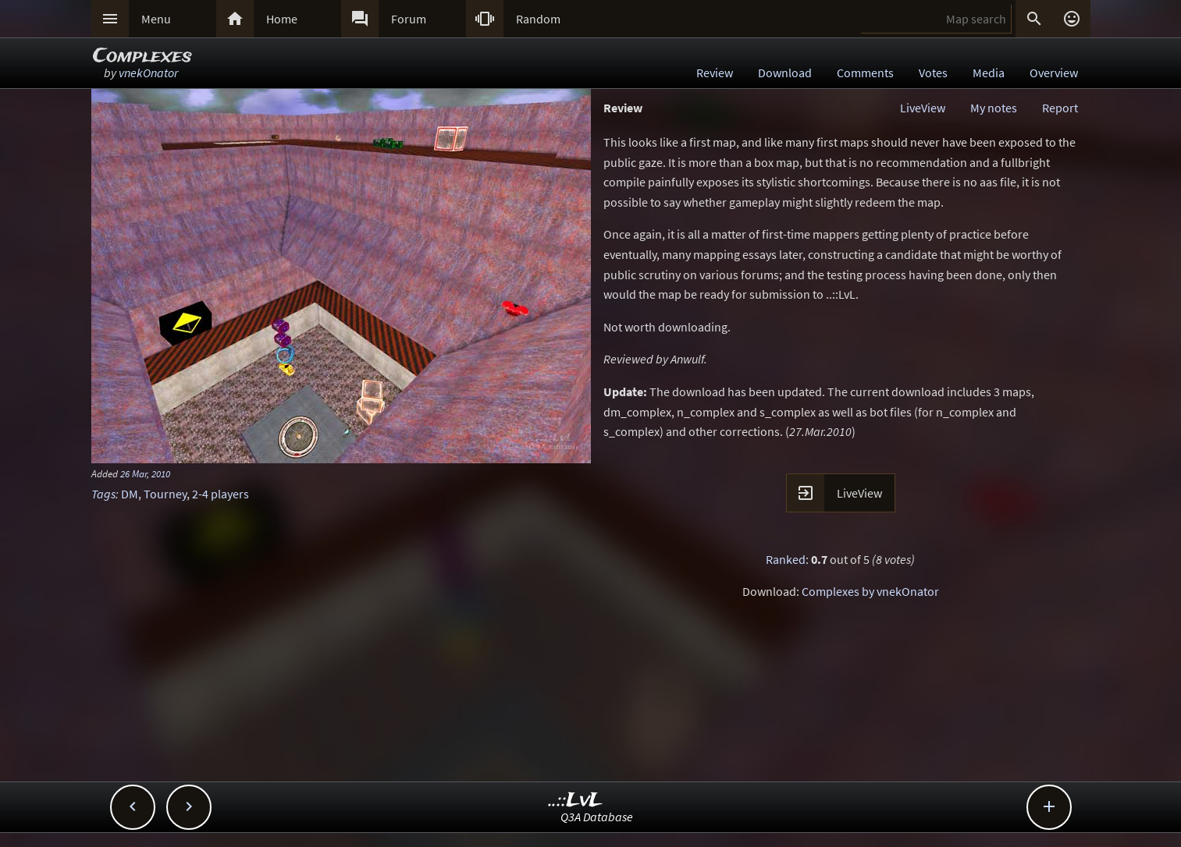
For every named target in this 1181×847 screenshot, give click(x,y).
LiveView (922, 107)
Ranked (786, 559)
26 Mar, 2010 (145, 473)
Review (714, 72)
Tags (103, 493)
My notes (993, 107)
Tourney (165, 493)
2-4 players (220, 493)
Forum (408, 19)
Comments (865, 72)
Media (989, 72)
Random (538, 19)
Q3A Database (596, 816)
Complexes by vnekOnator (870, 591)
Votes (933, 72)
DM (129, 493)
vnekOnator (148, 72)
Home (281, 19)
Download (785, 72)
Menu (156, 19)
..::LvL (576, 800)
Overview (1054, 72)
